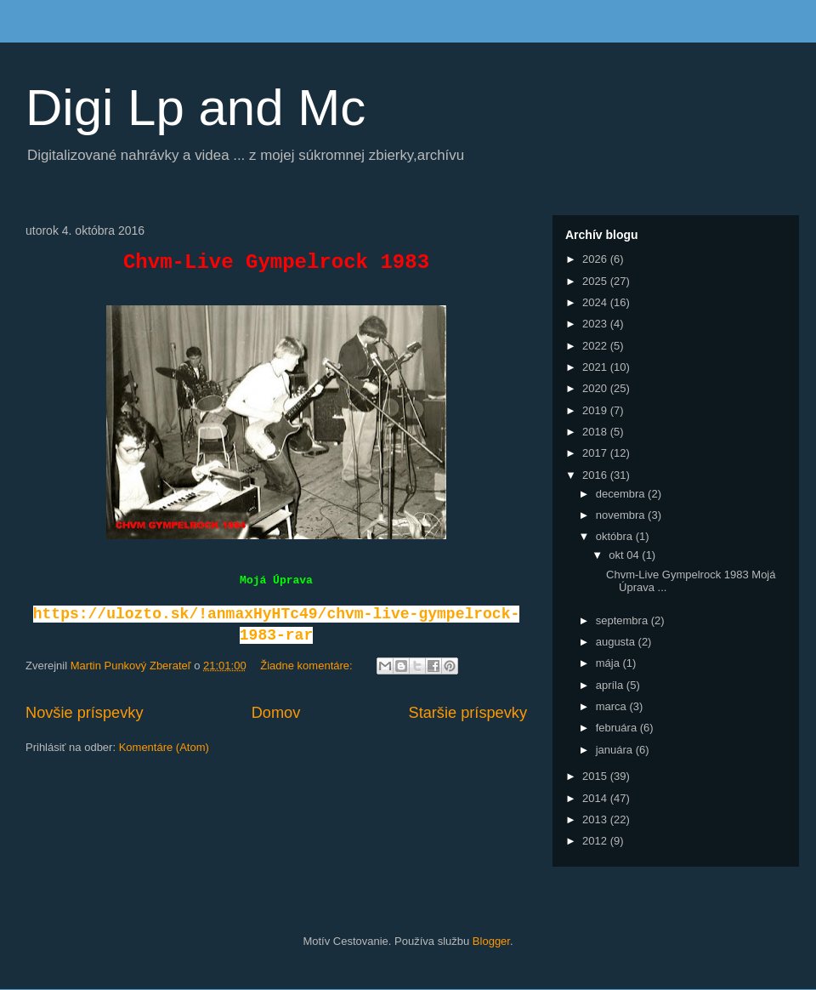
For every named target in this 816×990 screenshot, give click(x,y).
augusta (617, 641)
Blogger (491, 941)
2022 (596, 345)
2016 (596, 475)
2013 (596, 819)
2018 (596, 431)
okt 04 (625, 555)
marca (613, 706)
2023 (596, 323)
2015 (596, 776)
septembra (623, 620)
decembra (622, 493)
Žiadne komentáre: (307, 665)
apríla (611, 685)
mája (609, 663)
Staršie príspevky (468, 712)
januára (616, 749)
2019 (596, 410)
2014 (596, 798)
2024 (596, 302)
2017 (596, 453)
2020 (596, 388)
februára (618, 727)
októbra (616, 536)
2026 (596, 259)
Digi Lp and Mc (196, 107)
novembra (622, 515)
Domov (276, 712)
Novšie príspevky (84, 712)
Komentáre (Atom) (164, 747)
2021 (596, 367)
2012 (596, 840)
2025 (596, 281)
